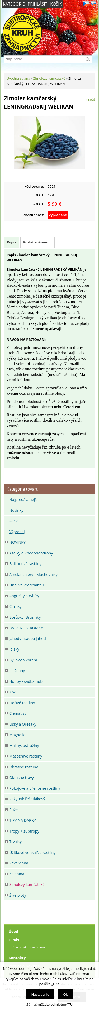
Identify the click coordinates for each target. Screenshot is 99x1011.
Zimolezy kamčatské (49, 78)
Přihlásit (37, 4)
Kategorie (14, 4)
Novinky (16, 510)
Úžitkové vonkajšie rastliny (32, 852)
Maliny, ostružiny (24, 745)
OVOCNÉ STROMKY (26, 627)
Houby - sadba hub (26, 681)
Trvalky (15, 841)
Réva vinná (18, 863)
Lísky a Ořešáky (22, 724)
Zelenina (16, 873)
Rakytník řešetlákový (27, 798)
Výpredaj (17, 531)
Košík (56, 4)
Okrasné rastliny (23, 766)
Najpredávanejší (23, 499)
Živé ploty (17, 895)
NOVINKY (17, 542)
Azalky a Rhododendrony (31, 553)
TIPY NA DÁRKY (22, 820)
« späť (90, 99)
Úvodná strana (18, 78)
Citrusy (15, 606)
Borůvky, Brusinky (25, 617)
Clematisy (17, 713)
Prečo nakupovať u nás (28, 947)
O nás (13, 939)
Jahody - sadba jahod (27, 638)
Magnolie (17, 734)
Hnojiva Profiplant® (26, 584)
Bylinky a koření (23, 659)
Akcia (13, 520)
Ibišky (14, 649)
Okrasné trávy (21, 777)
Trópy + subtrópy (24, 831)
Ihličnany (17, 670)
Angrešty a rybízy (24, 595)
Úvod (13, 931)
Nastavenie (40, 994)
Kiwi (12, 691)
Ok (65, 994)
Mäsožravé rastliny (25, 756)
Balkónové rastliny (25, 563)
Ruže (13, 809)
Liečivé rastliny (22, 702)
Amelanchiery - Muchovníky (33, 574)
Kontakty (17, 957)
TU (70, 1004)
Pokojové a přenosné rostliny (34, 788)
